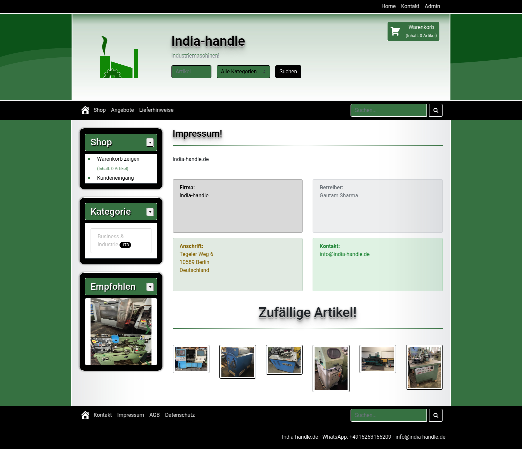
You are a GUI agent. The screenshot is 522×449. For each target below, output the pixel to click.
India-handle (208, 41)
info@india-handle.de (420, 437)
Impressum (130, 415)
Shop (100, 110)
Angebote (122, 110)
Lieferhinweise (156, 110)
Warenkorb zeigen (118, 159)
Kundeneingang (115, 178)
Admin (432, 6)
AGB (154, 415)
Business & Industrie (114, 240)
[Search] (389, 110)
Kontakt (410, 6)
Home (389, 6)
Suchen (288, 71)
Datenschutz (180, 415)
